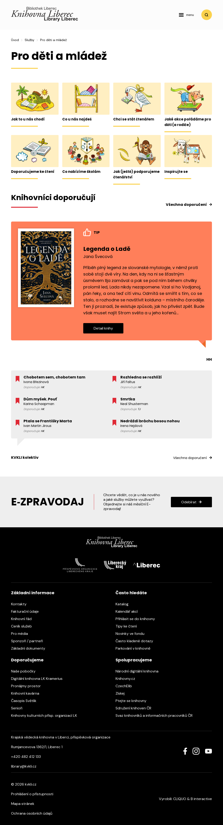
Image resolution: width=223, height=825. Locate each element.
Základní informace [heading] (32, 593)
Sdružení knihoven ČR (136, 708)
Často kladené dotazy (137, 641)
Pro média (22, 633)
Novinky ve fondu (132, 633)
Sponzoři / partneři (29, 641)
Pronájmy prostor (28, 686)
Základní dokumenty (30, 648)
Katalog (124, 604)
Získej (122, 693)
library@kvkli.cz (23, 766)
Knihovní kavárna (27, 693)
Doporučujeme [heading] (27, 660)
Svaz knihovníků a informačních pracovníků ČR (156, 715)
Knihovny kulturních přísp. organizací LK (46, 715)
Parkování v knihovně (135, 648)
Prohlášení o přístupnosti (32, 794)
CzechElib (126, 686)
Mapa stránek (22, 803)
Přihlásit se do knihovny (138, 618)
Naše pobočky (25, 671)
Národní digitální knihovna (139, 671)
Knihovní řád (23, 618)
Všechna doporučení (186, 204)
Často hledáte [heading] (131, 593)
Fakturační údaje (27, 611)
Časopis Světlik (26, 700)
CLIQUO (179, 798)
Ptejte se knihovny (133, 700)
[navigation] (186, 14)
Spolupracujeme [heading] (134, 660)
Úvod (15, 40)
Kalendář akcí (129, 611)
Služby (29, 40)
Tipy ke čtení (128, 626)
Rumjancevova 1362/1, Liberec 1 (36, 746)
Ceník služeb (23, 626)
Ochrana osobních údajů (31, 813)
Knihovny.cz (128, 678)
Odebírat (188, 502)
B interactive (201, 798)
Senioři (19, 708)
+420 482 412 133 (26, 756)
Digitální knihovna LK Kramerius (39, 678)
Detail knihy (103, 328)
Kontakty (21, 604)
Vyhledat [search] (206, 14)
